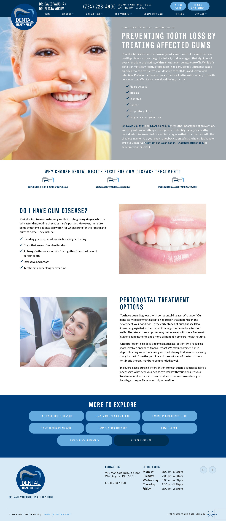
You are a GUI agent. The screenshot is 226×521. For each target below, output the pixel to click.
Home (47, 14)
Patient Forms (178, 6)
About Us (68, 14)
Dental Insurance (154, 14)
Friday (147, 488)
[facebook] (212, 470)
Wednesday (151, 480)
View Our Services (141, 440)
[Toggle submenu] (73, 14)
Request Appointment (198, 6)
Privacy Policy (62, 514)
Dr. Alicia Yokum (51, 8)
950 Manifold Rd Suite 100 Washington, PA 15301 (135, 6)
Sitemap (46, 514)
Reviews (179, 14)
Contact (201, 14)
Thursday (149, 484)
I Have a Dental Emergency (84, 440)
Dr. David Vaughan (53, 4)
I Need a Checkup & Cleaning (56, 416)
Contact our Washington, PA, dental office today (174, 142)
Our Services (95, 14)
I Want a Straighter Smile (113, 428)
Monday (148, 471)
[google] (203, 470)
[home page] (24, 17)
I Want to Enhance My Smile (56, 428)
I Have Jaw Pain (169, 428)
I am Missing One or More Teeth (169, 416)
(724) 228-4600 (99, 6)
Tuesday (148, 476)
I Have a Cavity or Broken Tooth (113, 416)
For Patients (124, 14)
